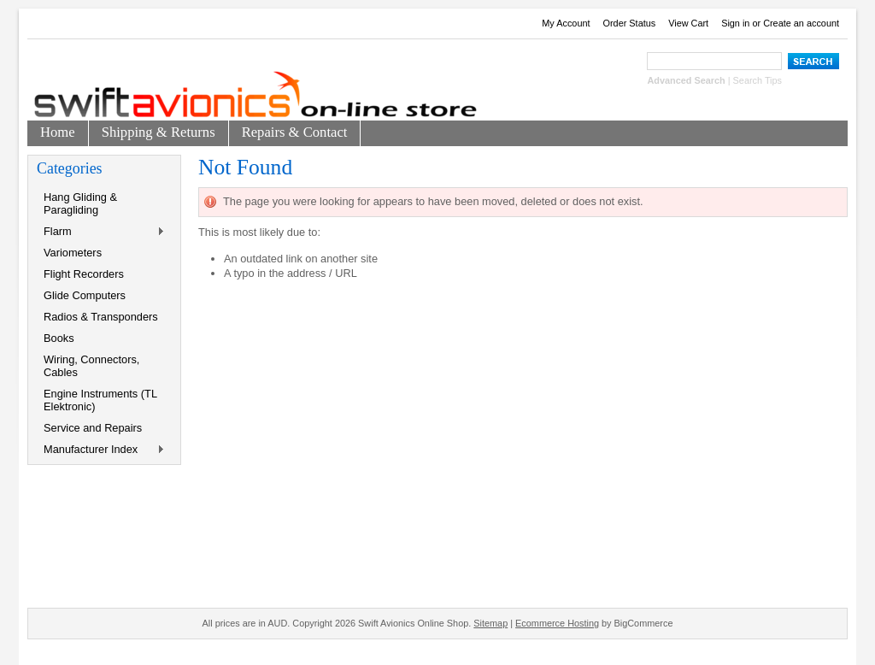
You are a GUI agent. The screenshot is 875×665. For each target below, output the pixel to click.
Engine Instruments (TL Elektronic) (100, 400)
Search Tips (757, 80)
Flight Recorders (84, 274)
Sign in (735, 23)
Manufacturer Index (101, 450)
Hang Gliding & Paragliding (80, 203)
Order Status (629, 23)
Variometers (73, 252)
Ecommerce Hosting (557, 623)
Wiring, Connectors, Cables (91, 366)
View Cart (688, 23)
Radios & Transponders (101, 316)
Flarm (101, 232)
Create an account (801, 23)
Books (59, 338)
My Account (566, 23)
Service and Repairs (93, 427)
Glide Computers (85, 295)
